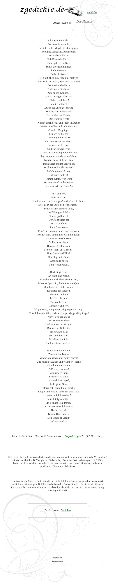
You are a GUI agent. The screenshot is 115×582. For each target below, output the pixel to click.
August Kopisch (73, 436)
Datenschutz (57, 561)
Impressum (57, 557)
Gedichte (66, 510)
